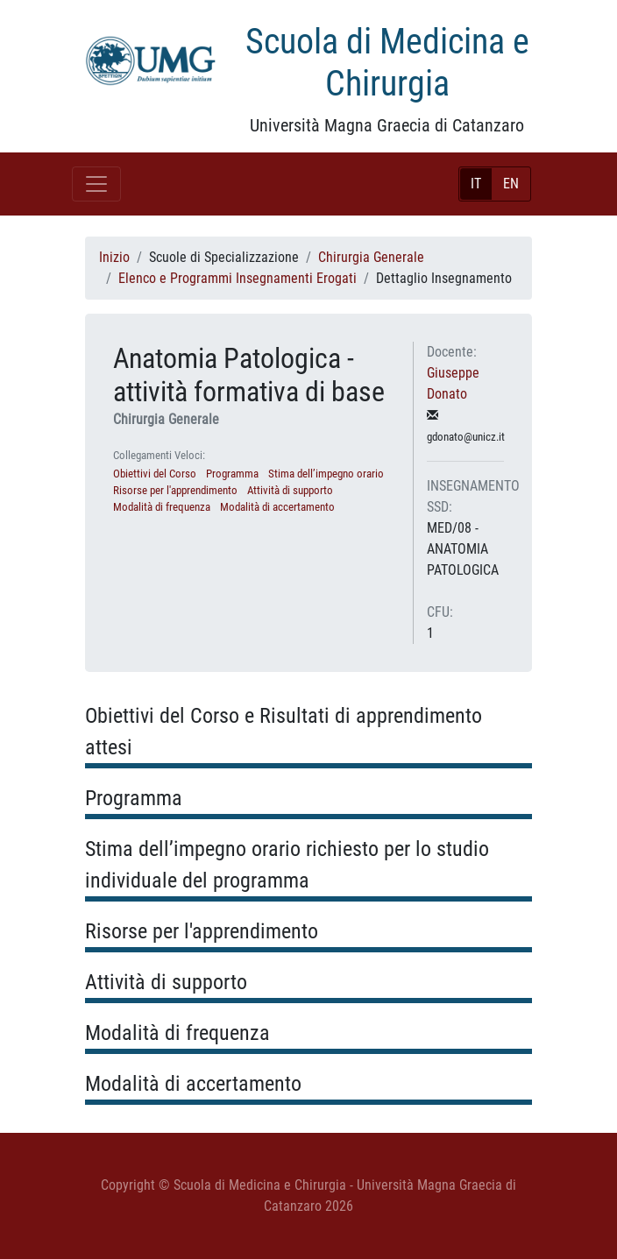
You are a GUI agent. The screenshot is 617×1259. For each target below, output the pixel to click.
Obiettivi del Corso (154, 473)
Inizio (114, 257)
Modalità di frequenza (161, 506)
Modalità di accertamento (277, 506)
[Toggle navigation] (96, 184)
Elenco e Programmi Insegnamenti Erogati (237, 278)
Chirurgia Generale (371, 257)
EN (511, 183)
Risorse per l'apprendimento (175, 490)
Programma (232, 473)
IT (476, 183)
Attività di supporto (290, 490)
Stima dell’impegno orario (326, 473)
